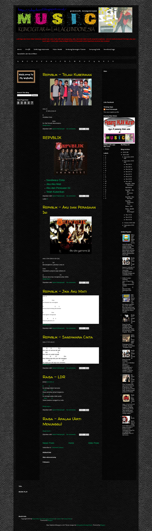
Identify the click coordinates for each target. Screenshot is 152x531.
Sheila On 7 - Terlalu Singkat (133, 261)
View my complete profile (111, 112)
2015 (124, 154)
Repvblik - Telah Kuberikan (67, 74)
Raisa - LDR (54, 376)
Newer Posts (48, 443)
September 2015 (129, 225)
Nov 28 (128, 167)
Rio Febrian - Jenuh (132, 377)
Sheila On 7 (133, 315)
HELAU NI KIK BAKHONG (133, 238)
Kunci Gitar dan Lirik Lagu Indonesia (43, 519)
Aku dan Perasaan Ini (58, 188)
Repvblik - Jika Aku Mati (65, 291)
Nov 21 (128, 176)
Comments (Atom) (57, 447)
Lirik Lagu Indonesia (41, 49)
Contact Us (59, 519)
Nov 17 (128, 215)
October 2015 (128, 223)
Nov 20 (128, 179)
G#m (50, 382)
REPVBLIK (52, 137)
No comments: (71, 129)
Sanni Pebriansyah (111, 109)
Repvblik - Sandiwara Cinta (68, 337)
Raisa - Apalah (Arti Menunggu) (62, 421)
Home (19, 49)
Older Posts (93, 443)
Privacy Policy (67, 519)
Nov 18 (128, 181)
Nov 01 (128, 219)
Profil (27, 49)
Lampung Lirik (94, 49)
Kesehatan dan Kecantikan (27, 54)
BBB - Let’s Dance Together (133, 298)
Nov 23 (128, 171)
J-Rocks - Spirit (132, 419)
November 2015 (129, 161)
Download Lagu (109, 49)
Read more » (47, 125)
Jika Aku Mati (53, 184)
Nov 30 (128, 164)
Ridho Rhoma (132, 336)
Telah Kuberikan (55, 191)
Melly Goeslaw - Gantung (127, 278)
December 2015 (129, 157)
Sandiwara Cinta (55, 180)
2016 (124, 152)
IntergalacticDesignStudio (84, 525)
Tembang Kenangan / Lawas (75, 49)
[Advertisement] (119, 86)
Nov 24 (128, 169)
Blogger (50, 520)
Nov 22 (128, 174)
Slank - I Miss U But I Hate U (133, 398)
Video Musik (57, 49)
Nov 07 (128, 217)
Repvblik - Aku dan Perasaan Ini (129, 192)
